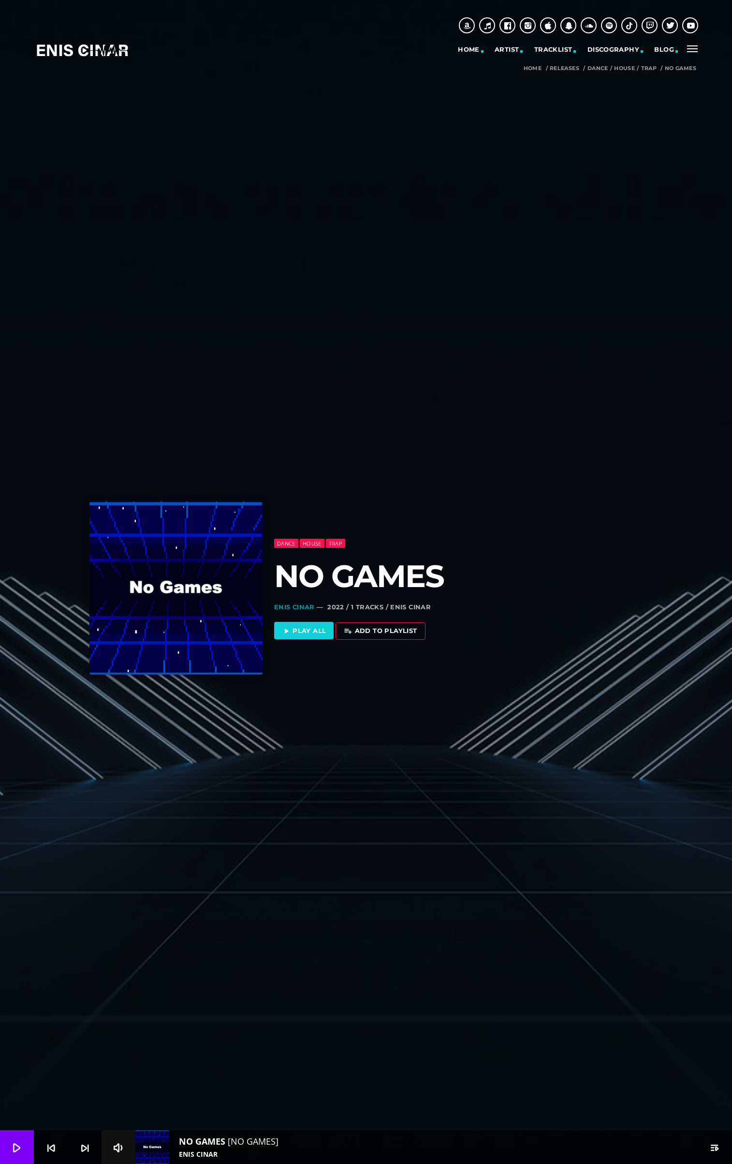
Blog (664, 49)
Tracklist (553, 49)
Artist (507, 49)
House (624, 68)
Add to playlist (380, 631)
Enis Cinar (294, 607)
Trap (649, 68)
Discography (613, 49)
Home (469, 49)
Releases (564, 68)
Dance (597, 68)
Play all (304, 631)
